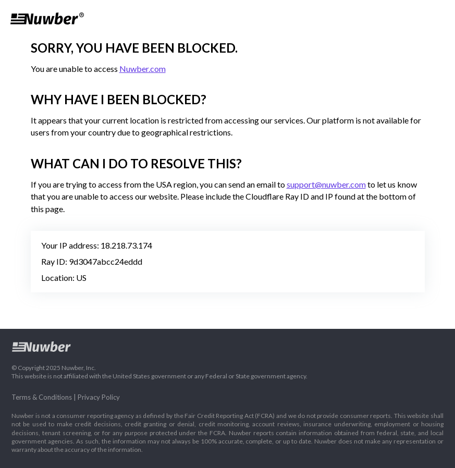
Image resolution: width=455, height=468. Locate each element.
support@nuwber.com (326, 184)
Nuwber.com (142, 68)
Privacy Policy (99, 397)
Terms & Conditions (41, 397)
